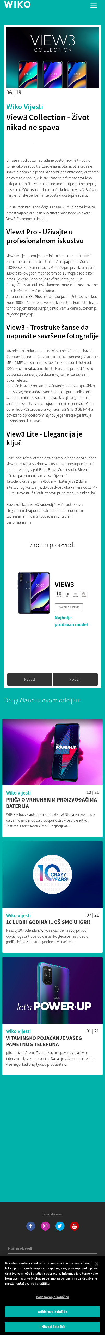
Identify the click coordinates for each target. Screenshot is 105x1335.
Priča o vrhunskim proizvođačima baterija (51, 803)
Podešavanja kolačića (52, 1301)
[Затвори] (96, 1267)
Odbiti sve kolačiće (52, 1315)
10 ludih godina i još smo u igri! (48, 922)
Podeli (75, 679)
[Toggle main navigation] (93, 5)
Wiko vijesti (24, 106)
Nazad (29, 679)
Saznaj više (69, 607)
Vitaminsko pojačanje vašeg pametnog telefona (44, 1041)
